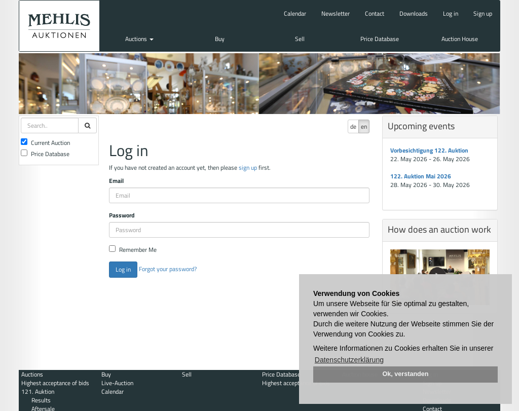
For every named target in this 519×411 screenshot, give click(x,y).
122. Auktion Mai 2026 (420, 176)
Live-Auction (117, 383)
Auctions (139, 39)
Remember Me (133, 249)
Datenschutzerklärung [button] (349, 360)
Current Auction (45, 142)
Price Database (379, 39)
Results (41, 400)
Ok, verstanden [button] (406, 374)
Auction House (459, 39)
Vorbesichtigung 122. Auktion (429, 150)
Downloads (413, 13)
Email (116, 180)
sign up (248, 167)
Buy (220, 39)
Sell (300, 39)
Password (122, 215)
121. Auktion (37, 391)
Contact (374, 13)
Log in (450, 13)
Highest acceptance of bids (55, 383)
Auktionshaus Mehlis (59, 26)
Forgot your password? (168, 269)
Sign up (482, 13)
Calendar (295, 13)
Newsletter (335, 13)
